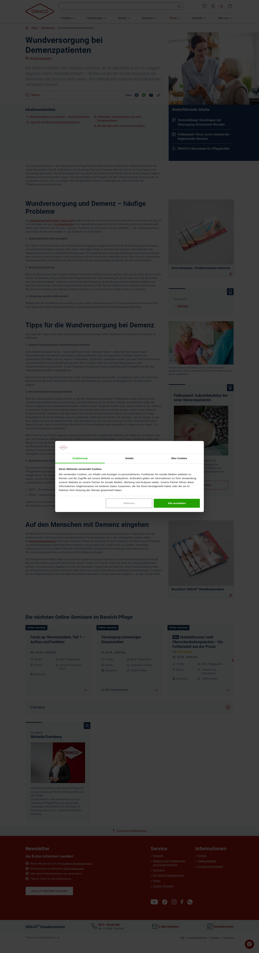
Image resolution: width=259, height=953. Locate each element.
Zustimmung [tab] (80, 458)
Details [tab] (129, 458)
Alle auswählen (177, 503)
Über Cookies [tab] (179, 458)
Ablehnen (129, 503)
